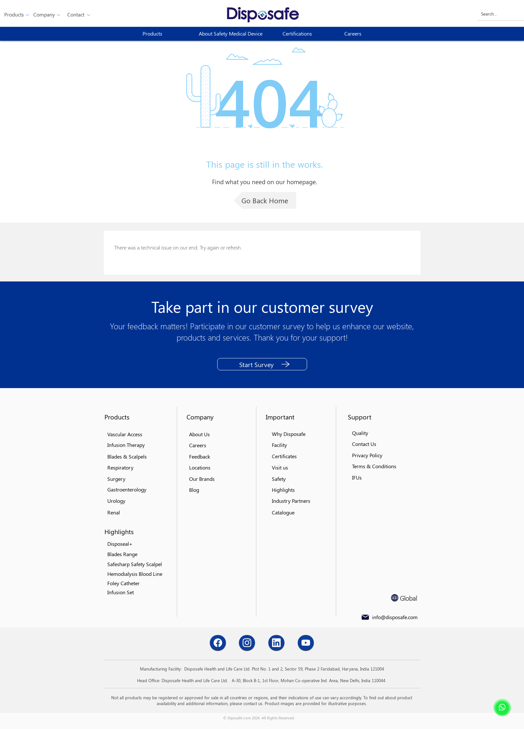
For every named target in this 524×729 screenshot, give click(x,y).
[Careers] (367, 33)
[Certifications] (305, 33)
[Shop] (502, 707)
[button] (14, 14)
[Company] (44, 14)
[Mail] (365, 617)
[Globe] (394, 597)
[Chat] (218, 642)
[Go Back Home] (265, 200)
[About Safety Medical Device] (233, 33)
